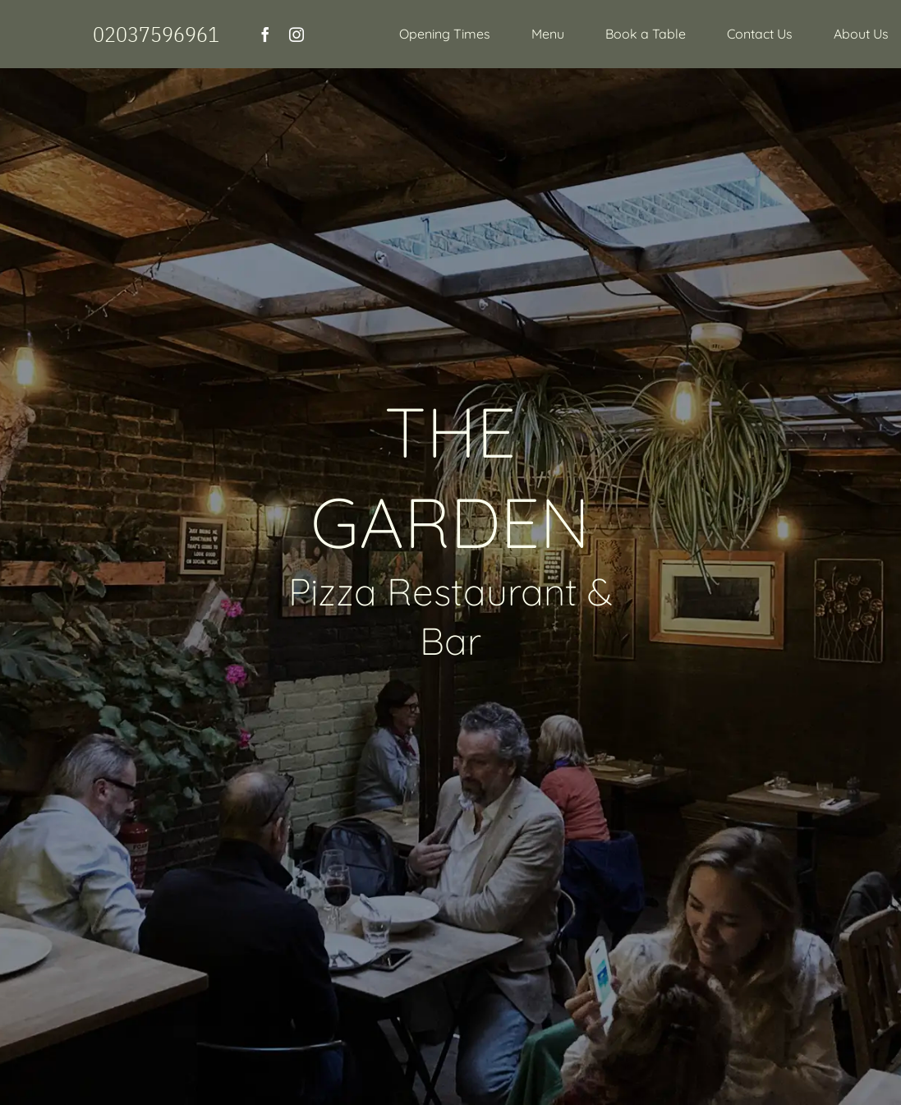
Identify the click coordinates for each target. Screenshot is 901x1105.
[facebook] (265, 34)
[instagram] (296, 34)
